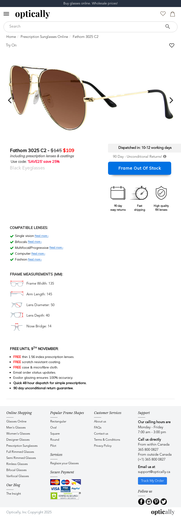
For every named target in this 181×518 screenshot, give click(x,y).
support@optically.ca (154, 472)
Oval (53, 427)
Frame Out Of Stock (139, 168)
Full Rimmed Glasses (20, 452)
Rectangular (58, 421)
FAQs (97, 427)
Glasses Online (16, 421)
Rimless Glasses (17, 464)
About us (100, 421)
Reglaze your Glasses (64, 463)
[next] (171, 100)
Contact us (101, 433)
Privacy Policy (103, 445)
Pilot (53, 445)
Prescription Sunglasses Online (44, 37)
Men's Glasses (16, 427)
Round (54, 439)
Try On (11, 45)
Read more (41, 236)
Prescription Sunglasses (22, 445)
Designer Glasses (18, 439)
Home (11, 37)
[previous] (10, 100)
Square (55, 433)
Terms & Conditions (107, 439)
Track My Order (152, 480)
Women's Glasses (18, 433)
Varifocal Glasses (17, 476)
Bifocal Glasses (16, 470)
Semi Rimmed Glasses (21, 458)
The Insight (13, 493)
